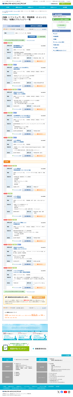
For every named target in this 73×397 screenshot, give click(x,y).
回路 (13, 317)
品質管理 (11, 317)
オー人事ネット (53, 374)
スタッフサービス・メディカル (56, 379)
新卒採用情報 (51, 386)
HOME (7, 7)
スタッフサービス (53, 373)
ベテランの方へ (42, 7)
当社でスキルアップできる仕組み (22, 359)
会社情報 (65, 7)
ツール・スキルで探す (59, 42)
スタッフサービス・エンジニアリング (57, 376)
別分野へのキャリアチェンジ (21, 365)
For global (68, 1)
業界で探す (56, 44)
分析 (39, 315)
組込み (34, 315)
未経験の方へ (31, 7)
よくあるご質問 (42, 1)
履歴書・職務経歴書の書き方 (56, 360)
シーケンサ (22, 315)
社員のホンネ (54, 7)
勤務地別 (30, 368)
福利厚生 (17, 375)
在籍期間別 (18, 369)
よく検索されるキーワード (60, 50)
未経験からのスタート (20, 366)
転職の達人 (52, 358)
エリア (55, 33)
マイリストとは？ (62, 27)
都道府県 (56, 36)
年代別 (26, 368)
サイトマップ (48, 1)
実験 (42, 315)
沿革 (52, 368)
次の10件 (44, 29)
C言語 (26, 315)
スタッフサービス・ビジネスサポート (57, 382)
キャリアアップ (29, 366)
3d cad (13, 315)
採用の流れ (18, 373)
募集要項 (17, 372)
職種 (55, 39)
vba (28, 315)
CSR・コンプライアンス (56, 366)
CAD (6, 315)
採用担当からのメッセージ (56, 370)
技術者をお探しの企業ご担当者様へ (59, 1)
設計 (30, 315)
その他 (55, 47)
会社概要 (53, 365)
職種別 (22, 368)
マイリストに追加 (17, 61)
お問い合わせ (35, 1)
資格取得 (17, 368)
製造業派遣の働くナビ (54, 380)
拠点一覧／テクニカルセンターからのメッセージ (60, 369)
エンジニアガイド (53, 377)
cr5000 (19, 315)
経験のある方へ (19, 7)
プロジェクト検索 (16, 11)
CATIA (16, 315)
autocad (10, 315)
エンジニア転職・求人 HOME (7, 11)
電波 (16, 317)
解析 (8, 317)
